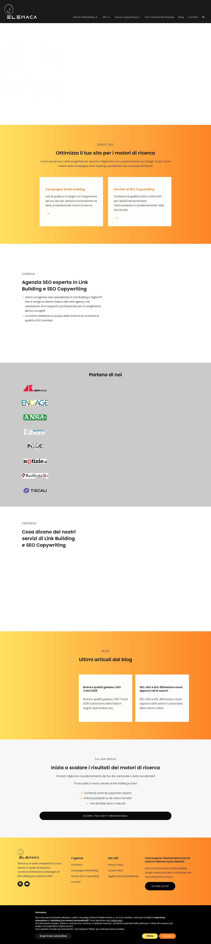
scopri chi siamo (40, 330)
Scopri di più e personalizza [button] (53, 936)
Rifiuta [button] (150, 936)
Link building (134, 43)
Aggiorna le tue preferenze (123, 876)
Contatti (76, 882)
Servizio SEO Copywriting (85, 876)
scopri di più (160, 886)
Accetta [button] (167, 936)
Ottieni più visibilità (144, 102)
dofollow (100, 803)
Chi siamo (76, 864)
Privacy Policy (115, 864)
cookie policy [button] (116, 920)
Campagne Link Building (84, 870)
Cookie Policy (115, 870)
